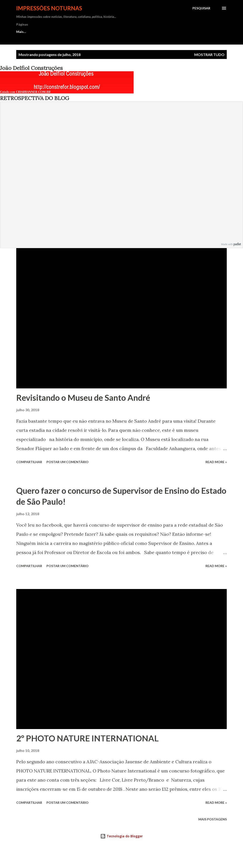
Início (20, 32)
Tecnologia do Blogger (121, 836)
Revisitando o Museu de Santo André (83, 398)
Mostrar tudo (209, 54)
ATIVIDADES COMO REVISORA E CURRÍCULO (72, 32)
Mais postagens (212, 819)
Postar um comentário (67, 462)
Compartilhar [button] (29, 462)
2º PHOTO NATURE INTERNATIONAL (87, 738)
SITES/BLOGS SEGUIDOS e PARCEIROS (150, 32)
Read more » (216, 462)
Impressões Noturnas (49, 8)
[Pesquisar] (201, 8)
